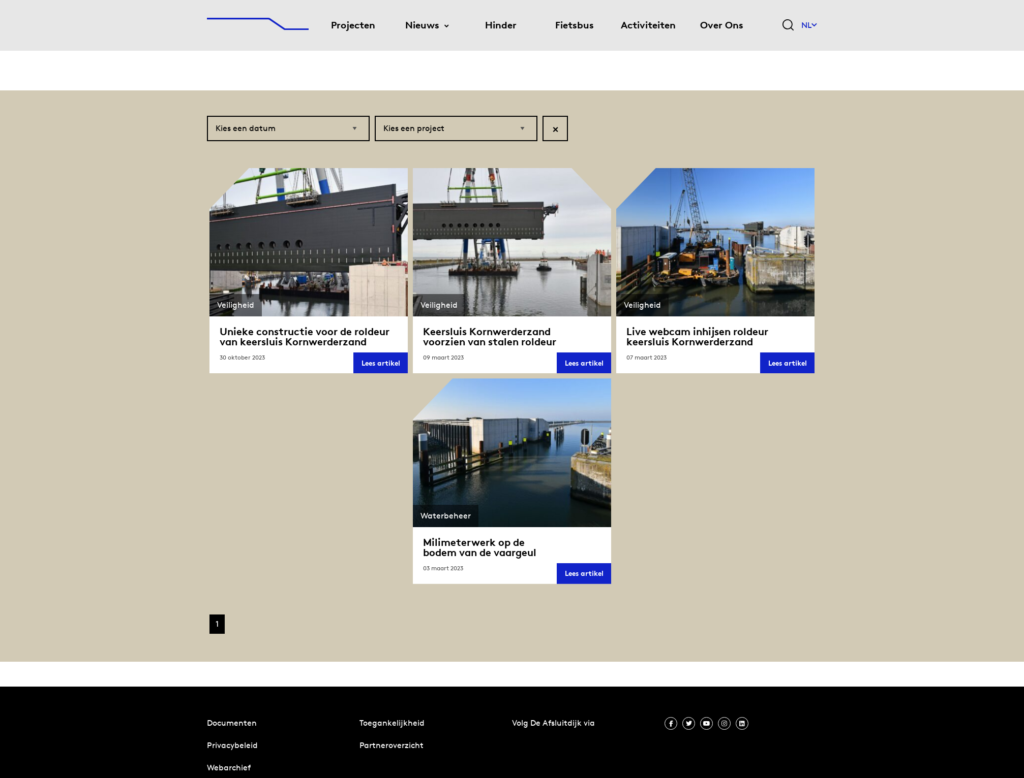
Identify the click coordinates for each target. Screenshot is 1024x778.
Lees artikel (385, 364)
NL (809, 25)
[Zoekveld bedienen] (788, 25)
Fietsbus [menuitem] (574, 25)
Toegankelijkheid (392, 723)
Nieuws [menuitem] (422, 25)
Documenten (232, 723)
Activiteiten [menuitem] (648, 25)
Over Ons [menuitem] (721, 25)
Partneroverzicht (391, 745)
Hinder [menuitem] (501, 25)
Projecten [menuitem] (353, 25)
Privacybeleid (232, 745)
